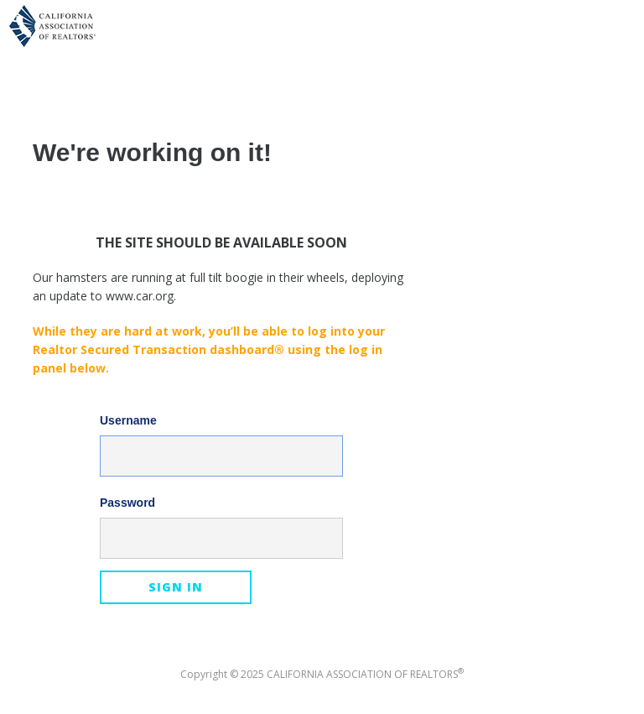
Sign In (175, 587)
